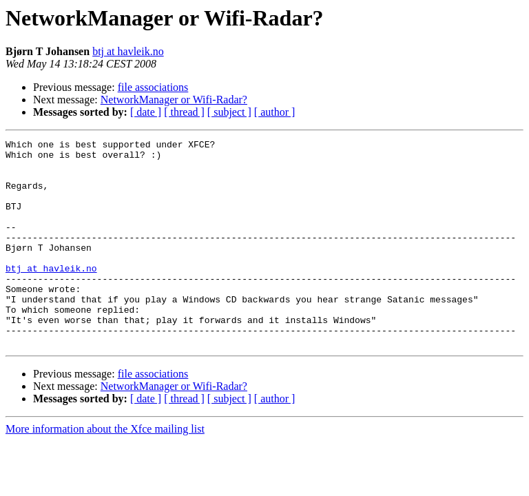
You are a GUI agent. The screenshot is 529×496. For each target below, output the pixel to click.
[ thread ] (184, 112)
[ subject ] (229, 112)
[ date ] (145, 112)
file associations (153, 87)
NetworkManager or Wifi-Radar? (174, 99)
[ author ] (274, 112)
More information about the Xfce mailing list (105, 470)
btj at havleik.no (128, 51)
